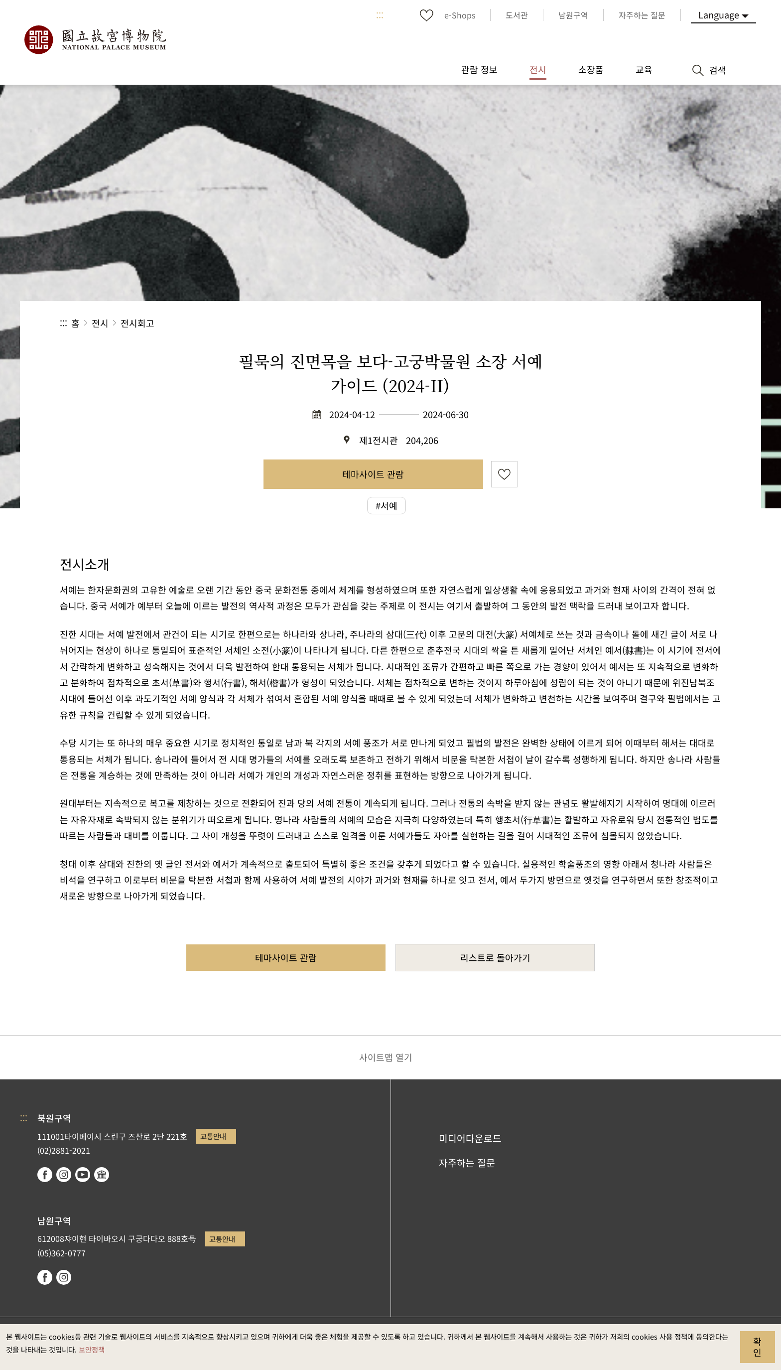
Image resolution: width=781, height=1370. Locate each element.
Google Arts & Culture (101, 1174)
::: (380, 14)
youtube (82, 1174)
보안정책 (92, 1349)
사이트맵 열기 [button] (385, 1057)
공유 (612, 323)
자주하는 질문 (467, 1163)
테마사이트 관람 (373, 473)
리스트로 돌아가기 (495, 957)
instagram (63, 1174)
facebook (44, 1174)
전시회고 (137, 322)
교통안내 (213, 1136)
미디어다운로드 (470, 1138)
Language (718, 14)
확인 (757, 1347)
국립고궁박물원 (94, 40)
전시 (100, 322)
